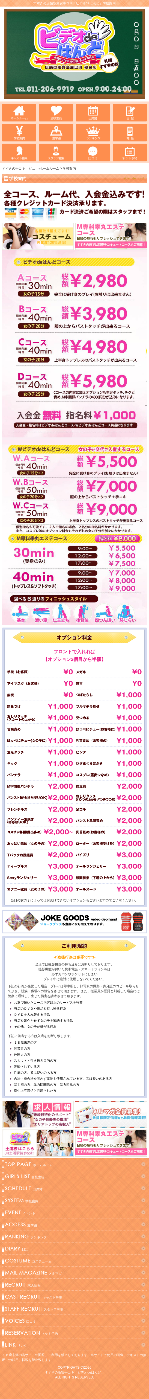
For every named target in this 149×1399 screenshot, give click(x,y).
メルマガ (33, 1273)
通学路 (20, 1224)
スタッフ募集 (33, 1309)
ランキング (25, 1236)
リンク (15, 1345)
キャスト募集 (33, 1297)
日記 (16, 1249)
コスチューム (28, 1261)
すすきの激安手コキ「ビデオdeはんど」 (74, 1372)
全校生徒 (24, 1176)
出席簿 (23, 1188)
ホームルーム (28, 1164)
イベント (19, 1212)
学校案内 (21, 1200)
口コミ (20, 1321)
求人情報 (22, 1285)
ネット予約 (31, 1333)
